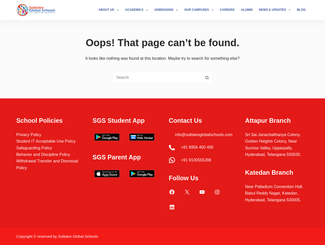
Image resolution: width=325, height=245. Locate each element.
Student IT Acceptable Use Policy (46, 141)
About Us (110, 10)
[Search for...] (156, 77)
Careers (227, 10)
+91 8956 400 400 (197, 147)
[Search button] (207, 77)
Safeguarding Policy (34, 148)
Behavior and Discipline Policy (43, 154)
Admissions (167, 10)
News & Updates (276, 10)
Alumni (247, 10)
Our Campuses (199, 10)
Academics (137, 10)
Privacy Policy (28, 135)
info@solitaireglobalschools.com (204, 135)
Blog (301, 10)
